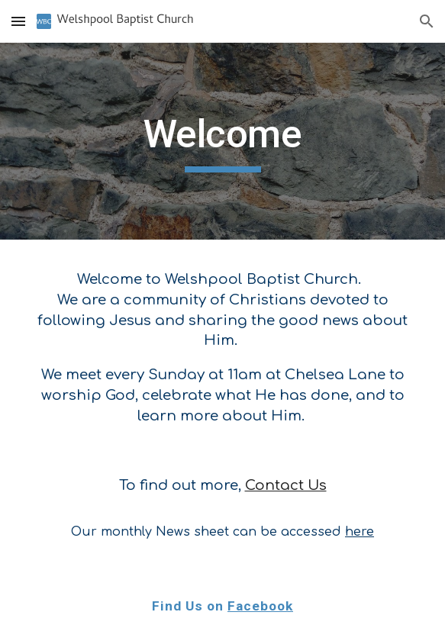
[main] (222, 141)
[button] (18, 21)
